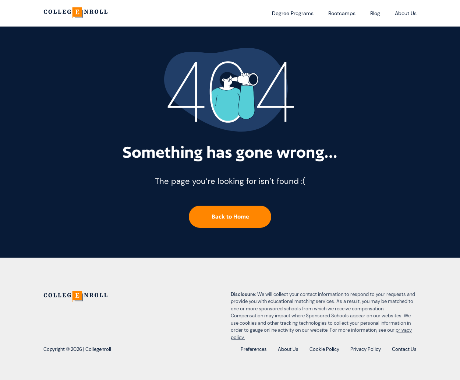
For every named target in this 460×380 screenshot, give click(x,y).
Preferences (254, 349)
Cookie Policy (324, 349)
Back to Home (230, 216)
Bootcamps (341, 13)
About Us (406, 13)
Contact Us (404, 349)
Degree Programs (293, 13)
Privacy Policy (365, 349)
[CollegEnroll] (76, 13)
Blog (375, 13)
